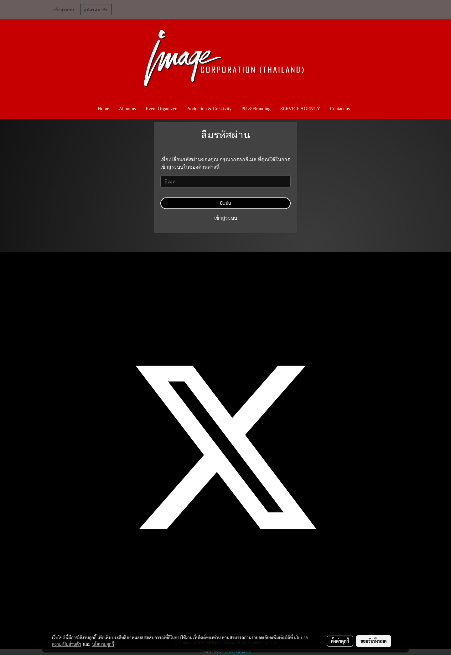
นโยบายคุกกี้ (103, 644)
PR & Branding (256, 108)
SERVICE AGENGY (300, 108)
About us (127, 108)
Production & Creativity (209, 108)
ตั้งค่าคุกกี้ (340, 641)
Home (103, 108)
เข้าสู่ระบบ (63, 10)
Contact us (340, 108)
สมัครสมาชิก (96, 10)
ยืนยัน (225, 203)
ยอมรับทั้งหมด (373, 641)
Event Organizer (161, 108)
